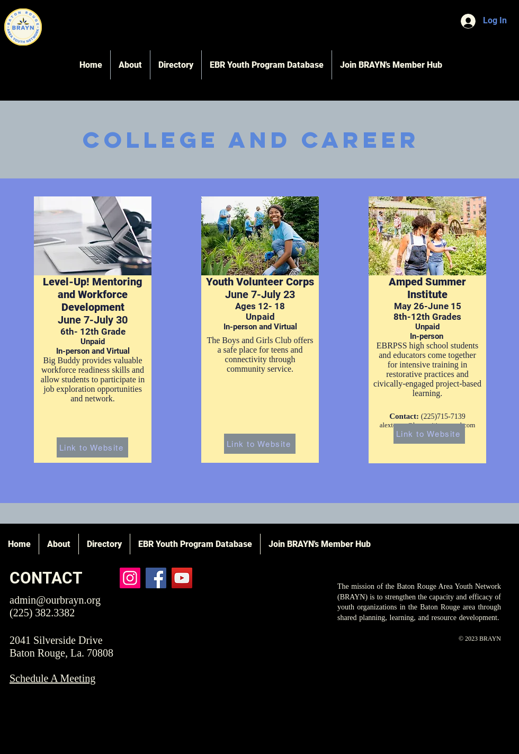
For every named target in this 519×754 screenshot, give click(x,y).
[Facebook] (156, 578)
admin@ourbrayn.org (55, 600)
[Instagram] (130, 578)
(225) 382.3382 (42, 612)
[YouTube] (182, 578)
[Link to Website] (92, 447)
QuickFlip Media (389, 706)
